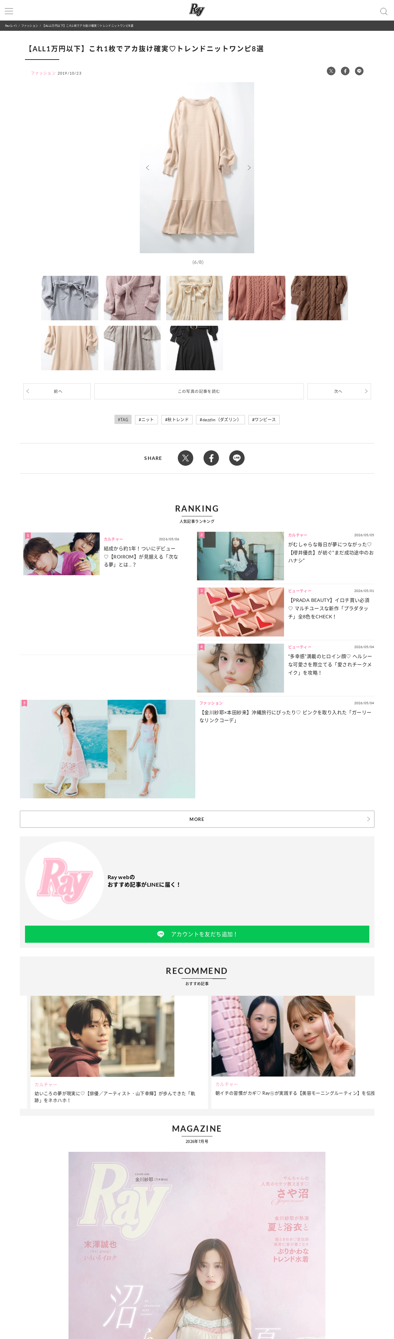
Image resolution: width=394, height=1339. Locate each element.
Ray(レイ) (11, 25)
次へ (338, 391)
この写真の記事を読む (199, 391)
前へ (58, 391)
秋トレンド (178, 420)
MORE (196, 819)
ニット (147, 420)
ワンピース (265, 420)
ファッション (29, 25)
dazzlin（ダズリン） (221, 420)
